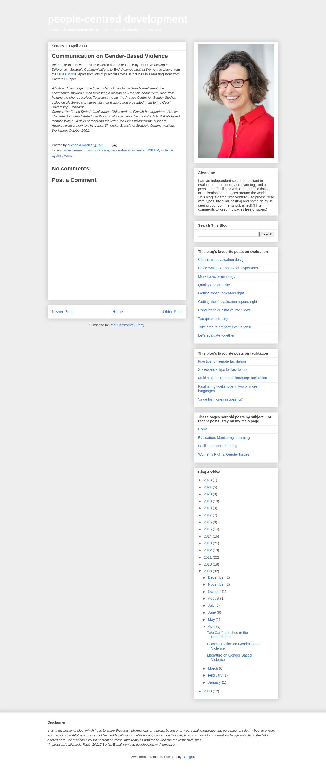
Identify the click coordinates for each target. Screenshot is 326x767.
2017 (208, 515)
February (215, 675)
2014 (208, 536)
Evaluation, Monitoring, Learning (224, 438)
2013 (208, 543)
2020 (208, 494)
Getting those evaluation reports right (227, 302)
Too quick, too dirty (213, 319)
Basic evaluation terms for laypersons (228, 268)
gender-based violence (128, 150)
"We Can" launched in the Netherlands (227, 635)
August (214, 598)
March (213, 668)
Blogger (188, 757)
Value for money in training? (220, 399)
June (212, 612)
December (216, 577)
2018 (208, 508)
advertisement (74, 150)
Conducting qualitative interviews (224, 310)
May (212, 619)
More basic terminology (216, 276)
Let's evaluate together (216, 335)
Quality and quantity (214, 285)
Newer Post (62, 312)
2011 (208, 557)
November (216, 584)
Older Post (172, 312)
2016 (208, 522)
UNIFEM (63, 74)
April (212, 626)
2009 (208, 571)
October (215, 591)
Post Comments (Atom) (127, 325)
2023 (208, 480)
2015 (208, 529)
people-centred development (118, 19)
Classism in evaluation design (221, 259)
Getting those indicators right (221, 293)
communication (97, 150)
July (211, 605)
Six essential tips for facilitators (222, 369)
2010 (208, 564)
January (215, 682)
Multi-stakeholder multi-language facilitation (232, 378)
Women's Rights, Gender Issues (224, 454)
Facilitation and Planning (217, 446)
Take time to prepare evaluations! (224, 327)
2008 (208, 691)
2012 (208, 550)
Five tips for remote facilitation (222, 361)
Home (117, 312)
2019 (208, 501)
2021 (208, 487)
